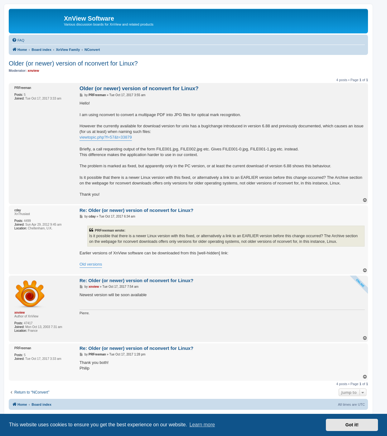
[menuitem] (18, 40)
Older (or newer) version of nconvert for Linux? (73, 63)
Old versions (91, 264)
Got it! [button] (352, 424)
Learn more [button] (202, 424)
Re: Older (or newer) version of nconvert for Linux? (136, 210)
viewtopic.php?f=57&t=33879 (106, 137)
